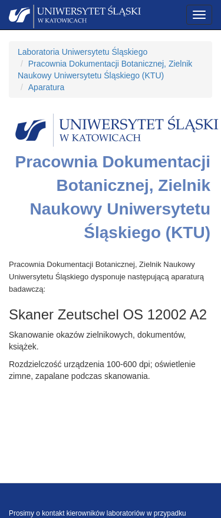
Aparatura (46, 87)
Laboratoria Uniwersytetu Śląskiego (82, 52)
